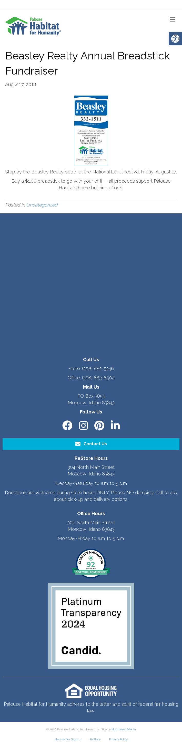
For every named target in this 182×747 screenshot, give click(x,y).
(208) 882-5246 (98, 368)
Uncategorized (41, 205)
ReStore (95, 739)
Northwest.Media (124, 729)
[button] (175, 38)
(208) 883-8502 (98, 377)
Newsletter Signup (68, 739)
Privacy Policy (118, 739)
